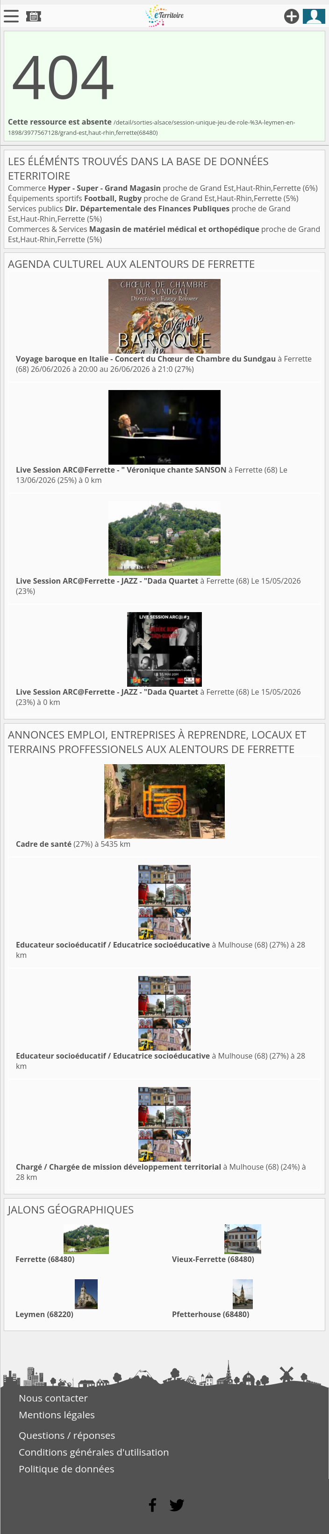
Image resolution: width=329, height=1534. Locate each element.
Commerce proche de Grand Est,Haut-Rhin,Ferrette (155, 188)
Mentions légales (57, 1414)
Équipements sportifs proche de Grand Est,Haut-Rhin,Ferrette (146, 198)
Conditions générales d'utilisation (94, 1451)
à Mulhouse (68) (142, 945)
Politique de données (66, 1468)
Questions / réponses (67, 1435)
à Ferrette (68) (147, 470)
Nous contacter (53, 1397)
